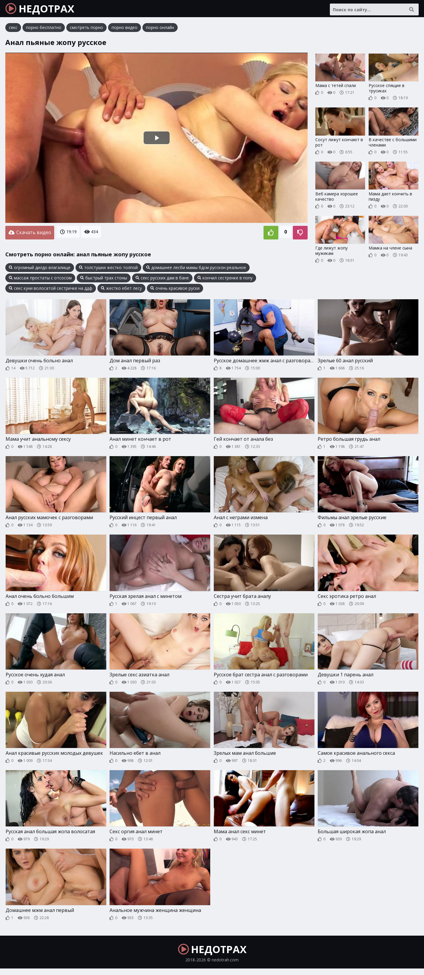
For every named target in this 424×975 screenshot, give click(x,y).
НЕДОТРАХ (44, 10)
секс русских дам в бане (162, 279)
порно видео (124, 31)
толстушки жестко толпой (108, 269)
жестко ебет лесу (121, 289)
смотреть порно (86, 31)
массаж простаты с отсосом (40, 279)
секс (13, 31)
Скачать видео (29, 235)
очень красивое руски (175, 289)
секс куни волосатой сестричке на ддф (50, 289)
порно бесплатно (43, 31)
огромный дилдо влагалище (39, 269)
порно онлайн (160, 31)
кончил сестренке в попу (225, 279)
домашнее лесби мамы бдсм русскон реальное (196, 269)
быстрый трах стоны (103, 279)
